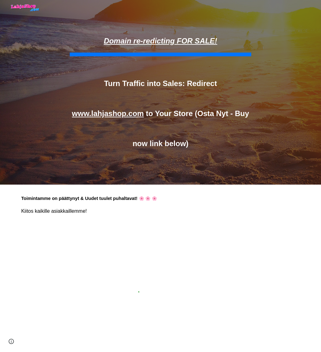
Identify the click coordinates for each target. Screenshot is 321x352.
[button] (11, 341)
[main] (160, 92)
